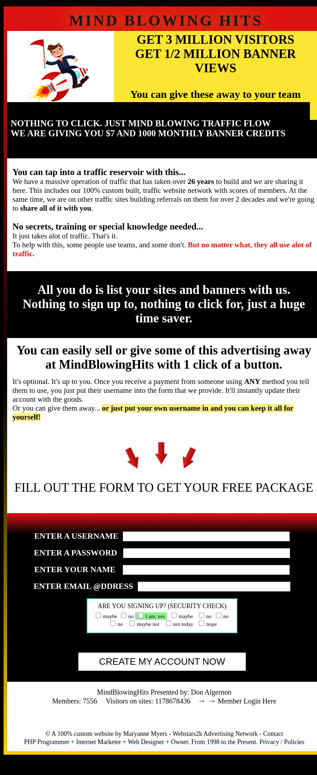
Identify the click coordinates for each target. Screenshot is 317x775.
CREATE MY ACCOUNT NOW (162, 661)
